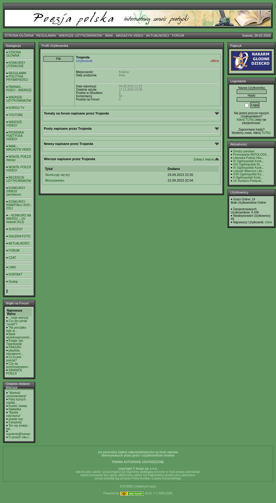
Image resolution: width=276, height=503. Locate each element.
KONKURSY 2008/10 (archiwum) (15, 191)
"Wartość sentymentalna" (16, 394)
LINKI (12, 267)
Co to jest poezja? (13, 358)
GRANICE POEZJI (14, 372)
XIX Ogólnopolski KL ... (248, 164)
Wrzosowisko (54, 180)
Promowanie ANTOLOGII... (251, 154)
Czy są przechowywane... (18, 365)
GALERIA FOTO (19, 236)
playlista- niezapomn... (14, 352)
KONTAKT (15, 274)
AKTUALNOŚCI (157, 35)
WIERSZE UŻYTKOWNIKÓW (80, 35)
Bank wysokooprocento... (19, 335)
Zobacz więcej (203, 159)
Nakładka (15, 409)
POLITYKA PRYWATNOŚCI (17, 78)
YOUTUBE (16, 115)
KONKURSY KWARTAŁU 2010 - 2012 (19, 205)
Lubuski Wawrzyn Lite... (248, 171)
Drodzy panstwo (244, 151)
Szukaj (13, 281)
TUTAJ (265, 132)
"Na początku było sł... (16, 329)
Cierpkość (15, 422)
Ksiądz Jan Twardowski (14, 342)
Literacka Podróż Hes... (248, 158)
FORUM (178, 35)
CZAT (12, 257)
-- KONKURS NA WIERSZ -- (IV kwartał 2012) (18, 219)
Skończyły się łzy (57, 175)
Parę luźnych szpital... (16, 401)
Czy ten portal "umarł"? (16, 322)
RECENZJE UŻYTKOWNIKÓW (18, 179)
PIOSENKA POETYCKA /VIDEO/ (15, 136)
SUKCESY (16, 229)
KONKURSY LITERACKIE (15, 64)
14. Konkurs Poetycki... (248, 180)
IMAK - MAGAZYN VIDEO (124, 35)
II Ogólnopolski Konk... (248, 177)
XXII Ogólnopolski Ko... (248, 174)
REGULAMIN (46, 35)
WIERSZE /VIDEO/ (14, 123)
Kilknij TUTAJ (245, 119)
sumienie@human (18, 434)
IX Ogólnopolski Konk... (248, 161)
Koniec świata (18, 406)
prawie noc (16, 419)
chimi (268, 222)
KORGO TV (16, 107)
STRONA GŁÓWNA (19, 35)
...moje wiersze (19, 317)
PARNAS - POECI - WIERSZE (19, 88)
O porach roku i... (20, 437)
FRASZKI (15, 347)
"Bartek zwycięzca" (13, 414)
